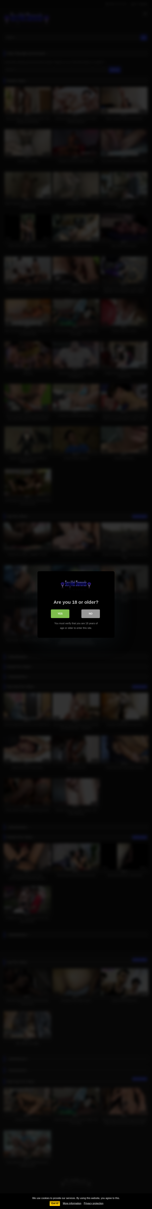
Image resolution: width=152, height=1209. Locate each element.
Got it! (54, 1203)
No (90, 613)
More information (72, 1203)
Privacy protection (93, 1203)
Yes (60, 613)
